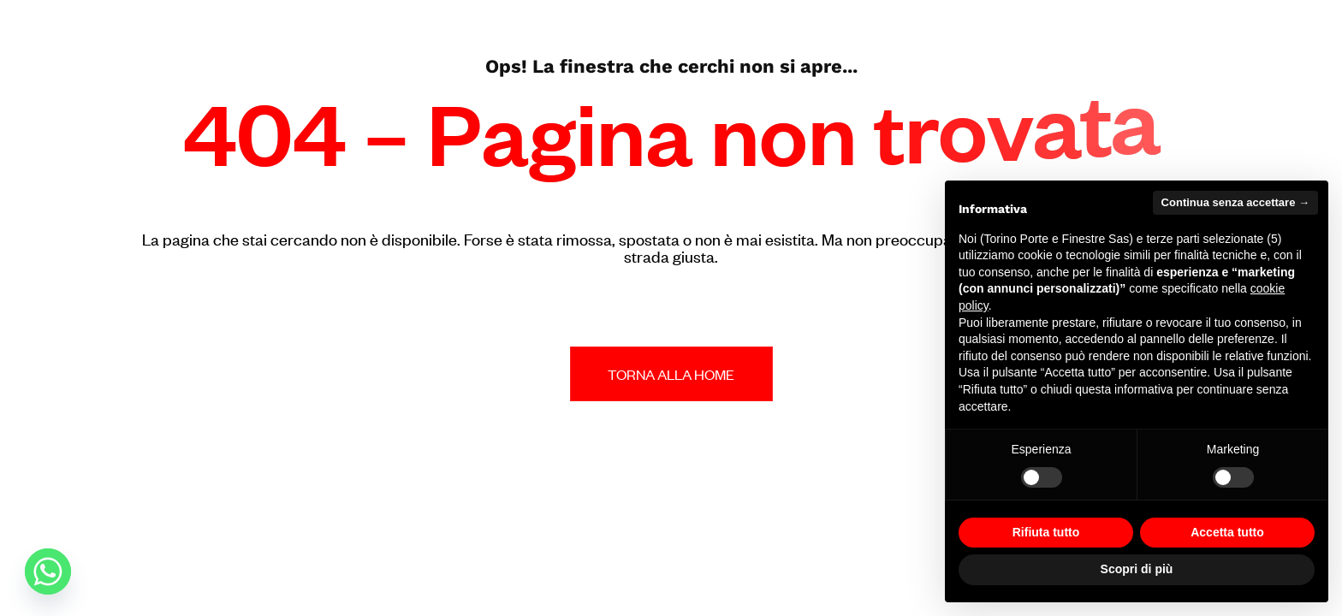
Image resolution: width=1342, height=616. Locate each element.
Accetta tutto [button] (1227, 532)
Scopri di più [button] (1137, 569)
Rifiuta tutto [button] (1046, 532)
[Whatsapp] (48, 571)
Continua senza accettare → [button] (1235, 202)
